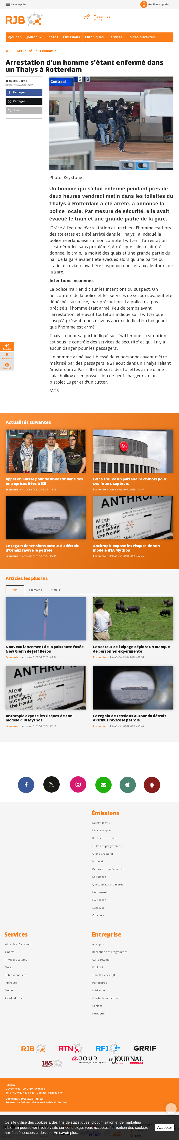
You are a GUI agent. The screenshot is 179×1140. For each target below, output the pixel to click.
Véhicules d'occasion (18, 944)
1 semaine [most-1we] (35, 589)
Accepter (164, 1128)
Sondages (98, 907)
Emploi (9, 990)
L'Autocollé (99, 899)
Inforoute (11, 982)
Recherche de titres (104, 837)
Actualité (24, 51)
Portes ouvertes (141, 37)
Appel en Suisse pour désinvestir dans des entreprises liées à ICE (44, 481)
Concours (98, 915)
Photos (52, 37)
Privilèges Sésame (16, 959)
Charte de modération (106, 998)
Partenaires (99, 982)
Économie (48, 51)
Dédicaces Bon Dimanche (108, 869)
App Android (152, 785)
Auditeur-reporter (154, 4)
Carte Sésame (101, 959)
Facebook (26, 785)
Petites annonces (15, 974)
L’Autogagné (99, 892)
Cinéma (9, 951)
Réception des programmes (109, 951)
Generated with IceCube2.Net (49, 1102)
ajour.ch (15, 37)
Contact (97, 1005)
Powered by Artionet (18, 1102)
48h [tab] (15, 589)
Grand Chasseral (102, 853)
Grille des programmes (106, 845)
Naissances (99, 876)
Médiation (98, 990)
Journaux (34, 37)
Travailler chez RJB (103, 974)
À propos (97, 944)
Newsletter (99, 1013)
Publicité (97, 967)
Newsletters (103, 785)
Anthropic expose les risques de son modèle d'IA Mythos (126, 548)
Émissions (71, 37)
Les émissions (101, 822)
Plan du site (55, 1092)
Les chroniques (101, 830)
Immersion (99, 861)
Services (116, 37)
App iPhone (128, 785)
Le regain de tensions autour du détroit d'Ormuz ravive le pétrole (42, 548)
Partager (16, 92)
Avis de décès (13, 998)
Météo (9, 967)
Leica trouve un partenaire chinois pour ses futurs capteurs (129, 481)
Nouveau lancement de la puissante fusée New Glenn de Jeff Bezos (45, 649)
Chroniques (94, 37)
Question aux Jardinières (107, 884)
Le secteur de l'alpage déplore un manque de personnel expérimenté (131, 649)
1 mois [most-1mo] (55, 589)
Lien (14, 110)
